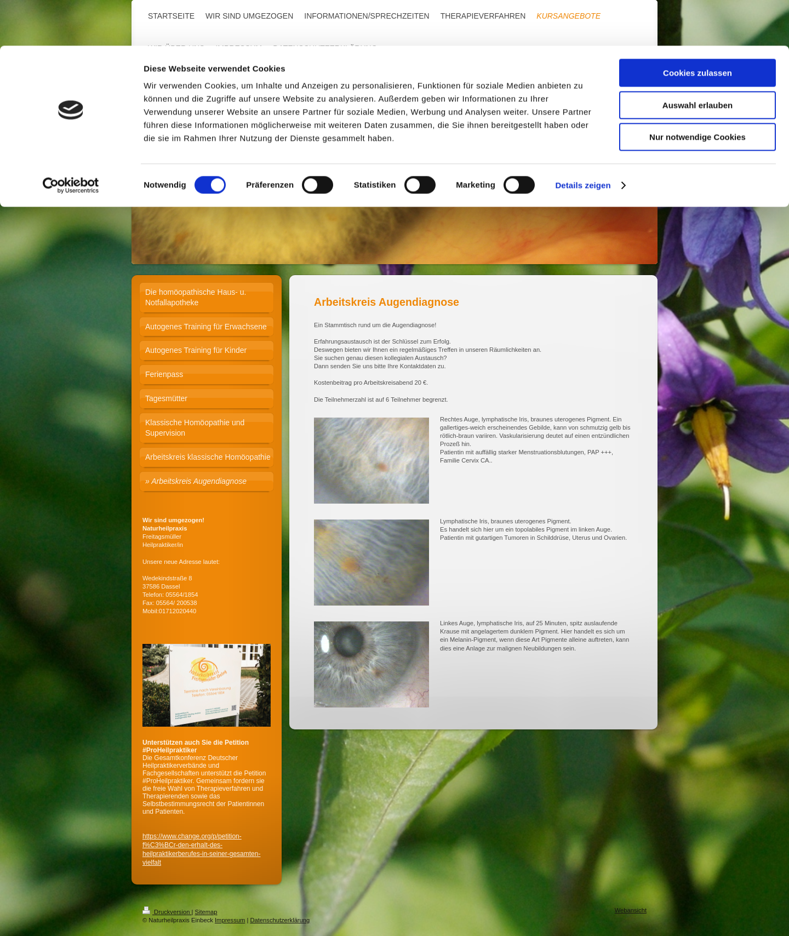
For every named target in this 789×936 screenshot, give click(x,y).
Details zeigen (582, 139)
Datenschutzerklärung (280, 920)
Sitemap (206, 912)
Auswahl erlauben (697, 59)
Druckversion (167, 912)
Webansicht (631, 910)
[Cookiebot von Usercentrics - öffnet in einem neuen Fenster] (71, 140)
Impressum (230, 920)
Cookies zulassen (697, 27)
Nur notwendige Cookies (697, 91)
